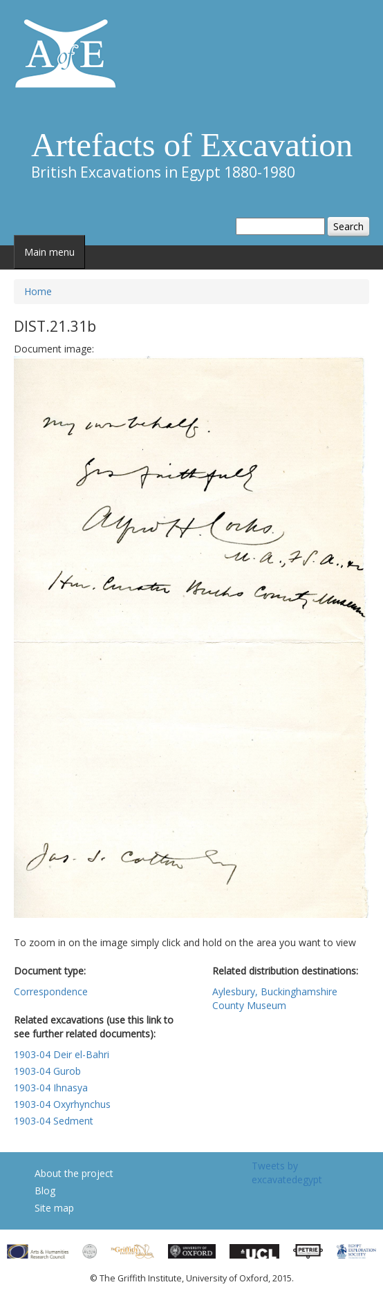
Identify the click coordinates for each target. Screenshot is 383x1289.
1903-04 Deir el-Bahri (61, 1054)
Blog (45, 1190)
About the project (74, 1173)
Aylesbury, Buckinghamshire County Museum (274, 998)
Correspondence (51, 991)
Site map (54, 1207)
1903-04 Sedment (53, 1120)
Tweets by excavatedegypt (287, 1172)
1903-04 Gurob (47, 1071)
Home (38, 291)
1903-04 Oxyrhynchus (62, 1104)
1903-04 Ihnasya (51, 1087)
